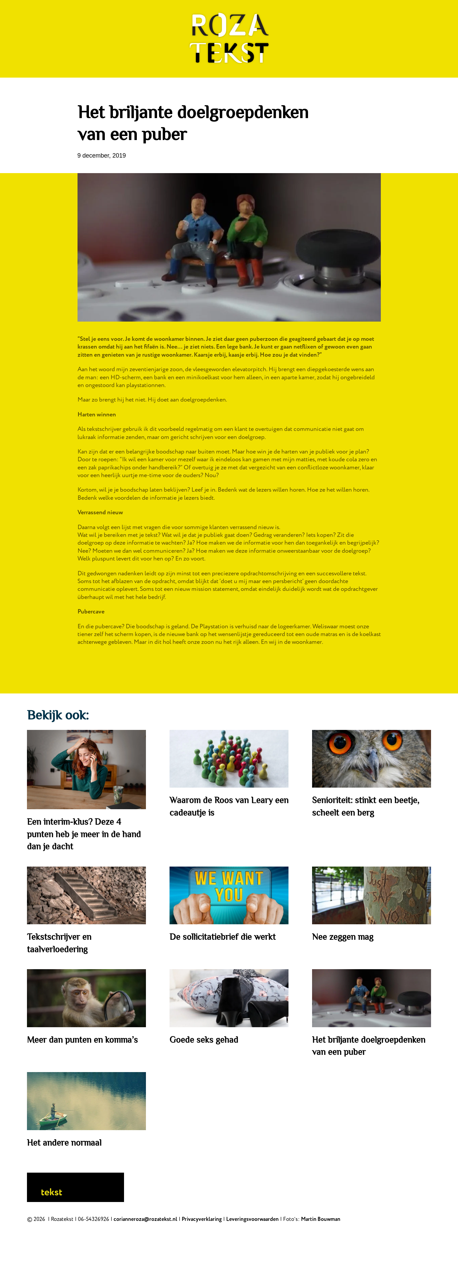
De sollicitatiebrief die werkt (223, 937)
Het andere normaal (64, 1143)
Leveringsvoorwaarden (252, 1219)
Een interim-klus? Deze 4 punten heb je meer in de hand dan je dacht (84, 834)
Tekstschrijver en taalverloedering (59, 943)
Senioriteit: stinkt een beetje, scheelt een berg (365, 806)
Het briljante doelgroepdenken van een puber (368, 1046)
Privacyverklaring (202, 1219)
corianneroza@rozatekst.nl (145, 1219)
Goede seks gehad (204, 1040)
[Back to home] (229, 38)
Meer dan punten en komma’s (82, 1040)
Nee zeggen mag (342, 937)
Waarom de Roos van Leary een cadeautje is (229, 806)
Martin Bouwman (320, 1219)
